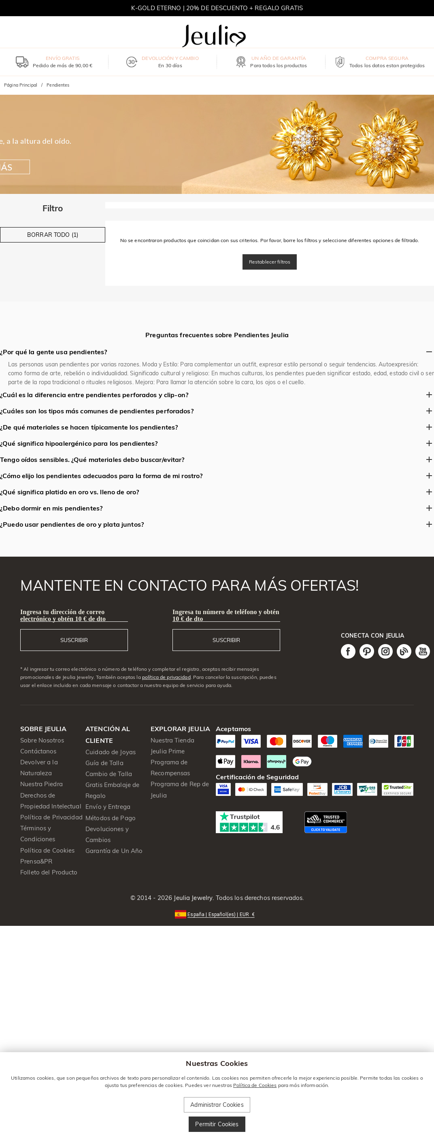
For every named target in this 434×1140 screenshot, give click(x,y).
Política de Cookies (47, 850)
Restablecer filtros (270, 262)
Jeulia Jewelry (192, 898)
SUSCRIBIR (74, 640)
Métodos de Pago (110, 818)
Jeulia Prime (168, 751)
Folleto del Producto (49, 872)
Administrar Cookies (217, 1104)
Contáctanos (38, 751)
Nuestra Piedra (41, 784)
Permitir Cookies (216, 1124)
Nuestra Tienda (172, 740)
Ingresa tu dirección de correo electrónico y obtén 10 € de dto (63, 615)
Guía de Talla (104, 763)
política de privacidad (166, 677)
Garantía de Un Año (114, 851)
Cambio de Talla (108, 774)
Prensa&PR (36, 861)
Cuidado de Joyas (110, 752)
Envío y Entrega (107, 806)
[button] (217, 914)
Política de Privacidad (51, 817)
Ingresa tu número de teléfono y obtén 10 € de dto (225, 615)
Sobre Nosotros (42, 740)
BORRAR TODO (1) (52, 234)
